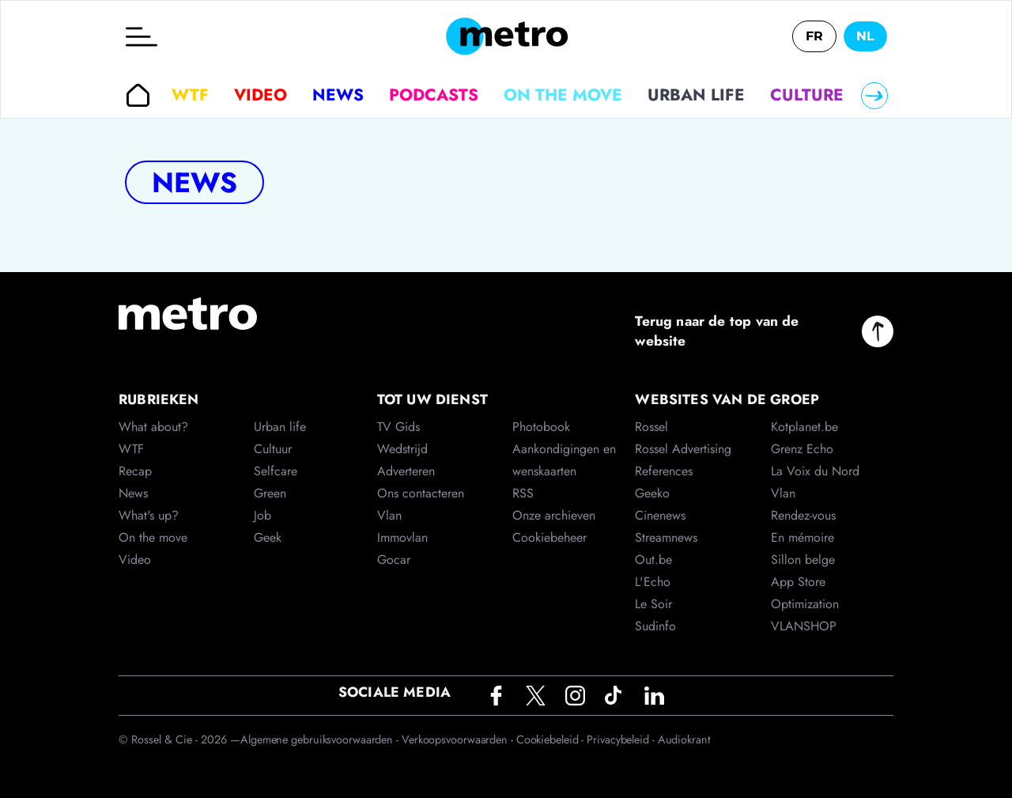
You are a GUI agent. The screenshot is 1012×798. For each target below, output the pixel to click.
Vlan (389, 515)
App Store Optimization (805, 593)
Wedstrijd (402, 449)
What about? (153, 427)
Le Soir (653, 604)
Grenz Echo (802, 449)
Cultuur (273, 449)
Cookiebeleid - (551, 739)
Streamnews (666, 537)
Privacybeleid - (622, 739)
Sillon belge (803, 559)
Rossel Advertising (683, 449)
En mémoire (802, 537)
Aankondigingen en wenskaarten (564, 460)
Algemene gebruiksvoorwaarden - (321, 739)
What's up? (149, 515)
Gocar (393, 559)
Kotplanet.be (804, 427)
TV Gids (398, 427)
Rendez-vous (803, 515)
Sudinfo (655, 626)
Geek (267, 537)
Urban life (696, 95)
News (338, 95)
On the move (563, 95)
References (664, 471)
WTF (190, 95)
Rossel (651, 427)
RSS (523, 493)
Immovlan (402, 537)
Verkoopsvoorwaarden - (459, 739)
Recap (135, 471)
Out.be (653, 559)
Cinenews (660, 515)
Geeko (652, 493)
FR (814, 35)
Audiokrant (684, 739)
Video (260, 95)
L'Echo (652, 582)
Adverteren (406, 471)
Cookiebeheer (549, 537)
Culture (807, 95)
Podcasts (433, 95)
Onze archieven (553, 515)
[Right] (874, 95)
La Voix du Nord (815, 471)
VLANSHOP (803, 626)
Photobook (541, 427)
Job (262, 515)
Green (270, 493)
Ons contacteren (420, 493)
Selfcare (275, 471)
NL (865, 35)
